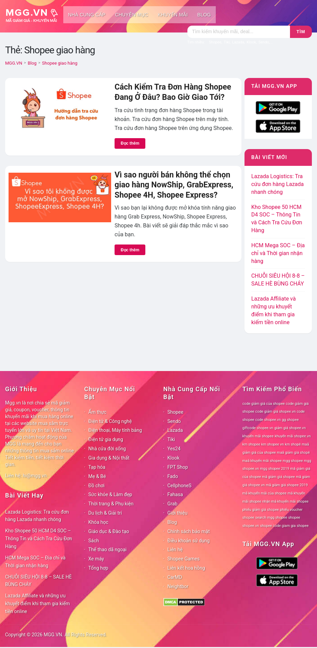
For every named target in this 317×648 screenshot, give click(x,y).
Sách (93, 540)
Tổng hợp (98, 568)
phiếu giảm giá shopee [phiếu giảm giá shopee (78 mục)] (260, 509)
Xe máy (96, 558)
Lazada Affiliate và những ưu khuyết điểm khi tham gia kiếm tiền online (37, 603)
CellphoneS (179, 485)
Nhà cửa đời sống (107, 448)
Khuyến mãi (173, 14)
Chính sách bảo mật (189, 531)
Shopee (176, 412)
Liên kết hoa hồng (186, 568)
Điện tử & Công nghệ (110, 421)
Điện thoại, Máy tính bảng (115, 430)
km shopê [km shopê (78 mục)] (293, 444)
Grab (172, 503)
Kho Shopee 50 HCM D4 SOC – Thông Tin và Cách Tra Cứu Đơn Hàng (38, 538)
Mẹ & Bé (97, 476)
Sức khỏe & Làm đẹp (110, 494)
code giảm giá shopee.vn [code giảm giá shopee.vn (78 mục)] (275, 411)
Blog (204, 14)
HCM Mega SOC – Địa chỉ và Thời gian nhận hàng (278, 253)
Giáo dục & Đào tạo (108, 531)
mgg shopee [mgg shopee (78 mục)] (293, 461)
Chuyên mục (131, 14)
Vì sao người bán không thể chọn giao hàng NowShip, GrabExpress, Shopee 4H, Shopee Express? (174, 185)
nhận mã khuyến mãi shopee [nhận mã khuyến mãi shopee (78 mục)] (285, 501)
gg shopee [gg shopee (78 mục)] (290, 420)
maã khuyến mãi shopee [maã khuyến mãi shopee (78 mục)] (262, 461)
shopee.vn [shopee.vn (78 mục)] (250, 526)
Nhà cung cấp (86, 14)
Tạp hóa (96, 467)
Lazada (175, 430)
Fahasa (175, 494)
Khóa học (98, 522)
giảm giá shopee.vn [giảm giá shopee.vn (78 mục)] (290, 428)
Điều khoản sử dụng (189, 540)
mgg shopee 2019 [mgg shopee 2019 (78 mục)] (274, 468)
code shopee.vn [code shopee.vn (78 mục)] (268, 420)
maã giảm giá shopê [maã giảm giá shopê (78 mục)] (293, 452)
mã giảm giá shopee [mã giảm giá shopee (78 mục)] (278, 477)
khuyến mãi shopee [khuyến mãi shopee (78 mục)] (258, 436)
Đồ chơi (96, 485)
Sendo (174, 421)
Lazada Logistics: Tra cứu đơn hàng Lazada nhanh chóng (277, 184)
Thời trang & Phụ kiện (110, 503)
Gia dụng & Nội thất (108, 458)
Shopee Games (184, 558)
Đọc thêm (130, 143)
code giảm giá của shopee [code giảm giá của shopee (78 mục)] (263, 403)
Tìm (300, 31)
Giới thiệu (178, 513)
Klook (174, 458)
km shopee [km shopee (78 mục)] (251, 444)
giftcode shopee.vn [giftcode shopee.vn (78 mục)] (257, 428)
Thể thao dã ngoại (107, 549)
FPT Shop (178, 467)
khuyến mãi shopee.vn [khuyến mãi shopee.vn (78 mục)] (293, 436)
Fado (173, 476)
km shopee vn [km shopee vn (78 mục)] (272, 444)
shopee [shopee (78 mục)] (294, 517)
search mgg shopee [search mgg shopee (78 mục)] (271, 517)
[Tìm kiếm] (238, 32)
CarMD (175, 577)
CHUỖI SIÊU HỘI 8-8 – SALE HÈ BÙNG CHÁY (38, 580)
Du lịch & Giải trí (105, 513)
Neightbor (178, 586)
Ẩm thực (97, 412)
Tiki (171, 439)
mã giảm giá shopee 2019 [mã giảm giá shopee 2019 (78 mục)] (287, 485)
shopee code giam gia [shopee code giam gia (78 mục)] (277, 526)
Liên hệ (175, 549)
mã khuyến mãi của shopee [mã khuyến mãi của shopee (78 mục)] (264, 493)
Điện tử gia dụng (105, 439)
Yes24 (174, 448)
